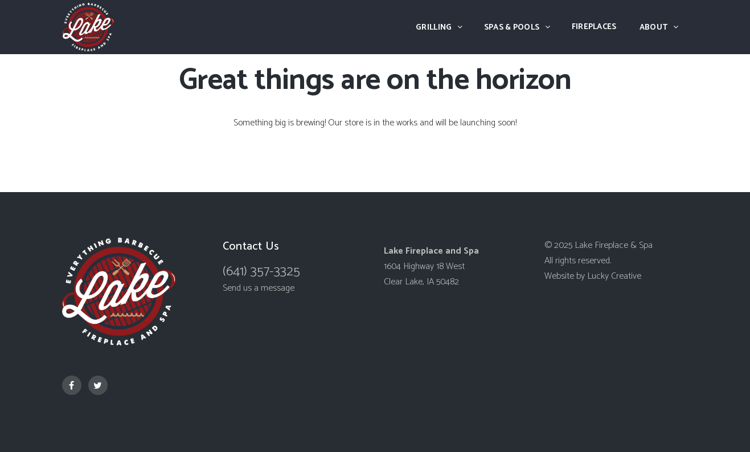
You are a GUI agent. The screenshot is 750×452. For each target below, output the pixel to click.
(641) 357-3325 (261, 271)
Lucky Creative (614, 276)
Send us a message (258, 288)
